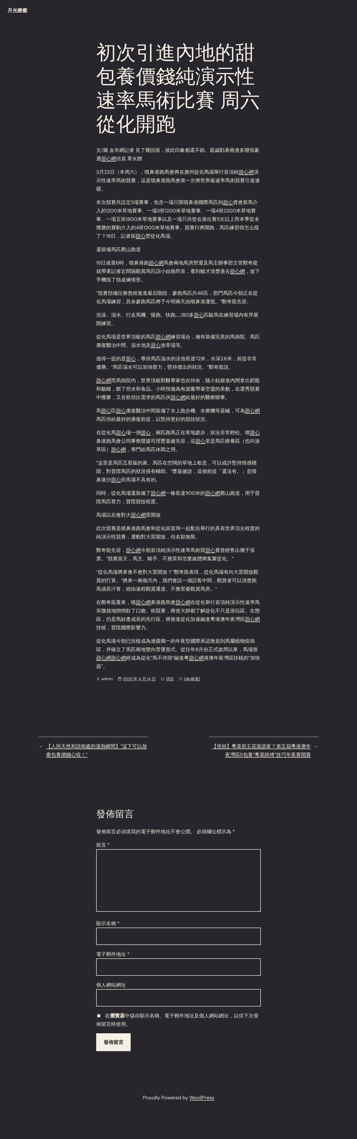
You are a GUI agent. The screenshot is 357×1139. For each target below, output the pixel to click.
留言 (103, 845)
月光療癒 (17, 10)
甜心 (228, 202)
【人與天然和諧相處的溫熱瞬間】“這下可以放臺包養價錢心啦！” (96, 750)
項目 (170, 678)
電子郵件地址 (113, 954)
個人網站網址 (111, 985)
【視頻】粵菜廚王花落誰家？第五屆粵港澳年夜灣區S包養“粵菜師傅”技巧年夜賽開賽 (261, 750)
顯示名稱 (108, 923)
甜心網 (108, 158)
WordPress (201, 1097)
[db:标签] (192, 678)
